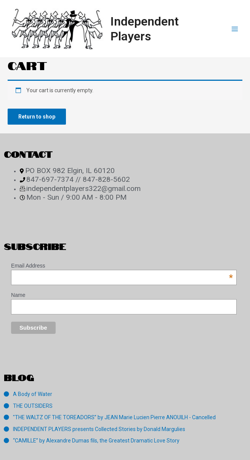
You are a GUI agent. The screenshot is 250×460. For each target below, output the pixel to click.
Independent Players (145, 28)
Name (18, 295)
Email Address (122, 266)
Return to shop (36, 117)
